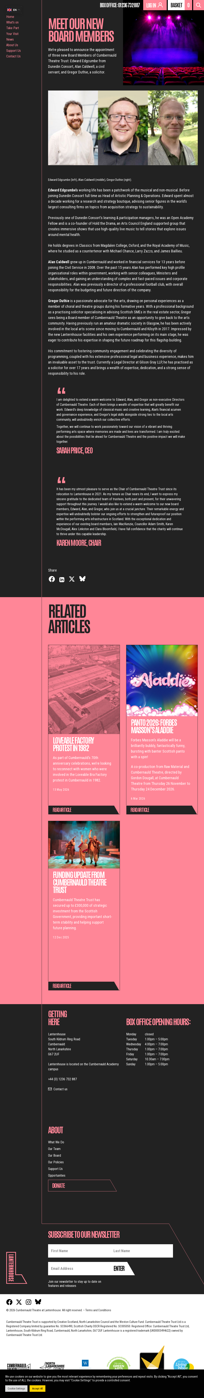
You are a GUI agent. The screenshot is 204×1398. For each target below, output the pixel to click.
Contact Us (13, 56)
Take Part (12, 28)
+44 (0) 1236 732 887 (62, 1079)
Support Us (13, 51)
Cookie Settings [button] (16, 1388)
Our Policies (56, 1162)
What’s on (12, 22)
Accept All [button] (37, 1388)
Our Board (54, 1155)
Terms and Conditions (98, 1310)
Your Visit (12, 34)
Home (10, 17)
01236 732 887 (129, 4)
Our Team (54, 1149)
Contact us (60, 1089)
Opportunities (56, 1175)
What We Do (56, 1142)
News (10, 39)
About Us (12, 45)
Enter (118, 1268)
